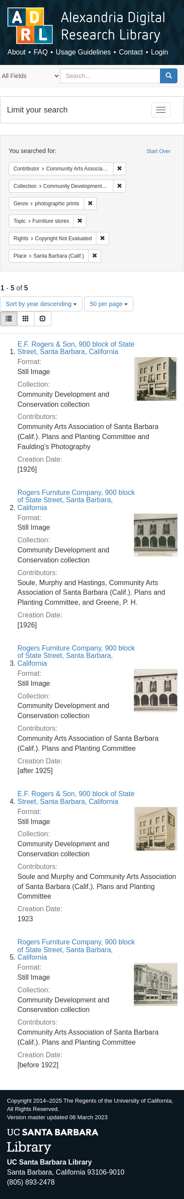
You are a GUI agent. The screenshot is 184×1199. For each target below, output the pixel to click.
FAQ (41, 52)
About (16, 52)
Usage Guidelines (83, 52)
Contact (131, 52)
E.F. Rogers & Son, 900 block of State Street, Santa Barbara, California (76, 348)
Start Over (158, 151)
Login (159, 52)
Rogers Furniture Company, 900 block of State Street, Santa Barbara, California (76, 500)
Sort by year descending (41, 303)
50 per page (109, 303)
